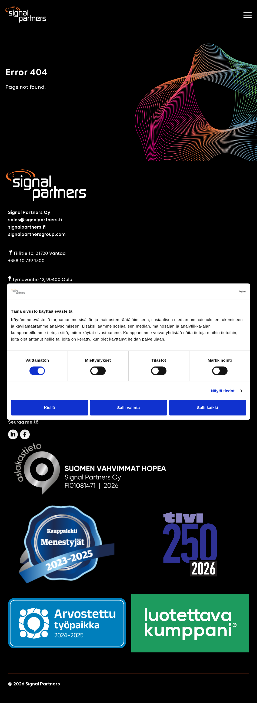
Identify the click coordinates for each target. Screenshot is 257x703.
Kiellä (49, 407)
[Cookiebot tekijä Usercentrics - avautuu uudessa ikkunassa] (222, 291)
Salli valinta (128, 407)
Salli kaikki (207, 407)
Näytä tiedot (223, 390)
